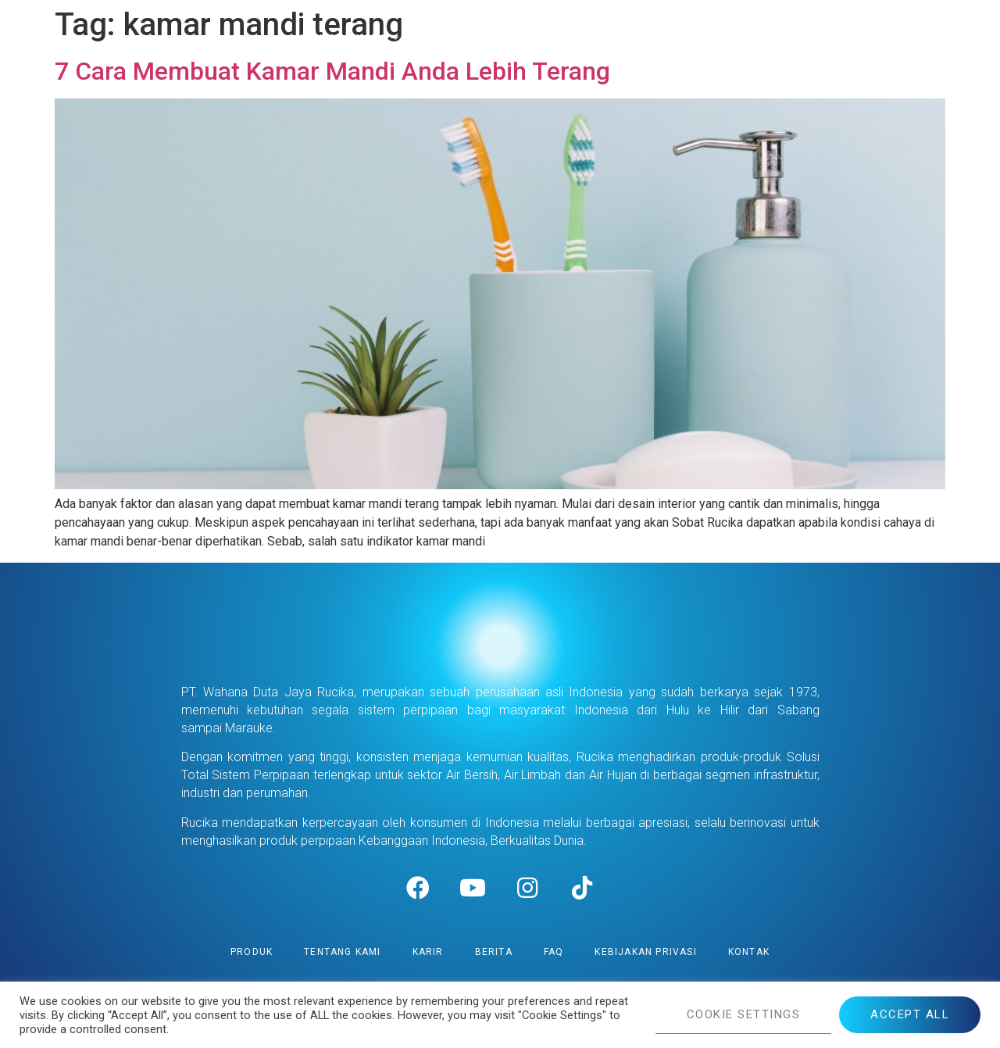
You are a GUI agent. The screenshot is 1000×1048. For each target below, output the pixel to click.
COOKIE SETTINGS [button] (744, 1014)
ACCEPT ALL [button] (909, 1014)
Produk (251, 951)
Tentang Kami (342, 951)
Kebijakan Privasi (645, 951)
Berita (493, 951)
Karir (428, 951)
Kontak (749, 951)
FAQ (554, 951)
